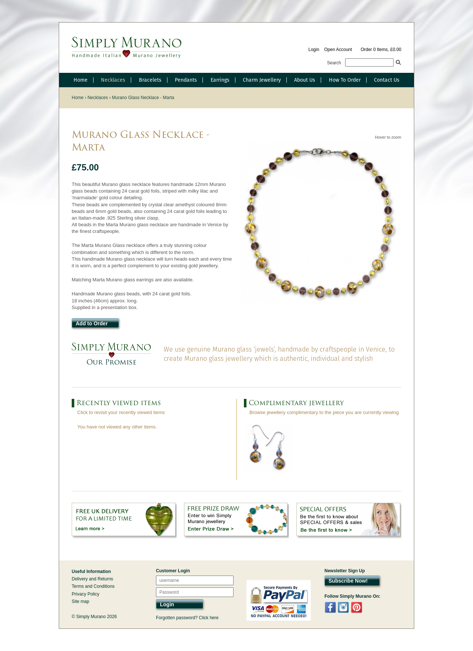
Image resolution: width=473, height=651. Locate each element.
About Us (304, 80)
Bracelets (150, 80)
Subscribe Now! (348, 581)
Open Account (338, 49)
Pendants (186, 80)
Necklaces (113, 80)
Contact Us (386, 80)
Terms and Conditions (93, 586)
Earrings (220, 80)
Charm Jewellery (262, 80)
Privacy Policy (85, 594)
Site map (80, 601)
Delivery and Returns (92, 579)
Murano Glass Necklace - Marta (143, 97)
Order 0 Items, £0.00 (381, 49)
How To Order (345, 80)
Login (313, 49)
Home (81, 80)
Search (334, 62)
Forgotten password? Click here (187, 617)
